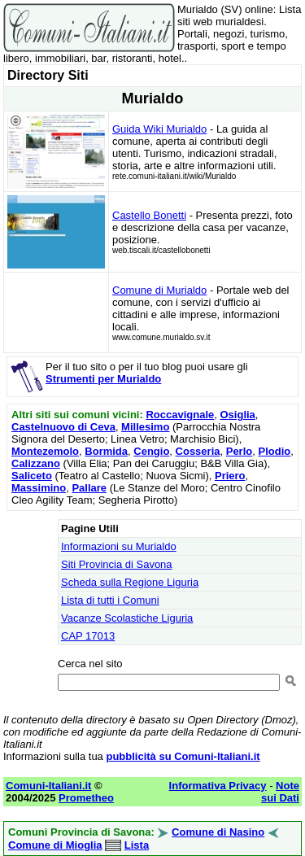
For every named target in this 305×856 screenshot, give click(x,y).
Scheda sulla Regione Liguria (129, 582)
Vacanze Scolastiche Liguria (127, 618)
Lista (136, 845)
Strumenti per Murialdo (103, 379)
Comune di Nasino (218, 832)
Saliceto (31, 475)
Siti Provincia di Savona (116, 564)
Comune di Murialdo (159, 290)
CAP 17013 (88, 636)
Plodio (274, 451)
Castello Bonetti (149, 215)
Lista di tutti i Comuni (110, 600)
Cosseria (198, 451)
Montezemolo (45, 451)
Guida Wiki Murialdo (159, 129)
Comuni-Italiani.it (48, 786)
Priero (230, 475)
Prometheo (86, 798)
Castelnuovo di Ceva (63, 427)
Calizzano (35, 463)
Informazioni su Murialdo (118, 546)
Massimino (38, 488)
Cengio (151, 451)
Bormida (106, 451)
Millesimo (145, 427)
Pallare (89, 488)
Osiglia (237, 414)
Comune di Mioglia (55, 845)
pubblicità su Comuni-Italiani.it (182, 756)
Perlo (239, 451)
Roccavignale (180, 414)
